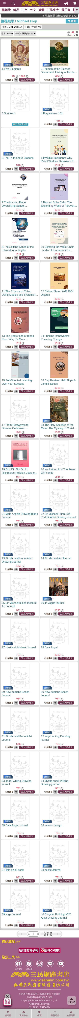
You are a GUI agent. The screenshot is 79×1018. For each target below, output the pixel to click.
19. (19, 473)
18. (59, 428)
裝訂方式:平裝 (33, 27)
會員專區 (71, 1014)
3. (8, 113)
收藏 (39, 1014)
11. (20, 295)
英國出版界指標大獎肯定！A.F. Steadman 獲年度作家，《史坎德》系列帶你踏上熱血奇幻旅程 (67, 15)
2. (59, 72)
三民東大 (53, 10)
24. (56, 558)
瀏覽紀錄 (55, 1014)
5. (17, 157)
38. (51, 869)
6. (58, 161)
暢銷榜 (6, 10)
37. (13, 869)
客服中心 (23, 1014)
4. (52, 113)
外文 (33, 10)
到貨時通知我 (20, 124)
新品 (16, 10)
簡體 (41, 10)
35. (15, 825)
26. (52, 603)
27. (19, 647)
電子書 (65, 10)
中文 (24, 10)
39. (11, 914)
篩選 (72, 21)
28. (49, 647)
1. (11, 69)
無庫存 (9, 79)
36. (51, 825)
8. (59, 205)
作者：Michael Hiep (12, 27)
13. (19, 339)
